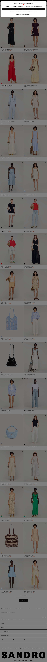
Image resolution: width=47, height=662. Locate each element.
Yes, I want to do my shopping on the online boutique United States (23, 9)
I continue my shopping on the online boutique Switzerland (23, 12)
